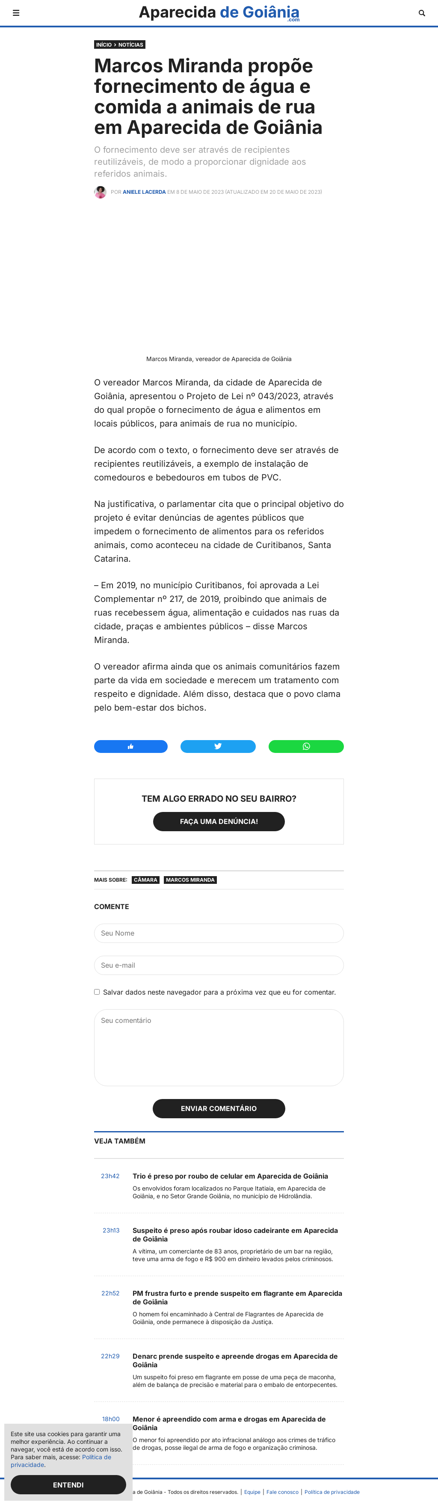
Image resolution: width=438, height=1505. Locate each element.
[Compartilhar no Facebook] (131, 746)
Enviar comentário (219, 1108)
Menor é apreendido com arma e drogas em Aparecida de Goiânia (229, 1423)
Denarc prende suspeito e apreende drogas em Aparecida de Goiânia (235, 1360)
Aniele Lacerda (144, 192)
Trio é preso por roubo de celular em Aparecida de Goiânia (230, 1176)
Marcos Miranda (190, 880)
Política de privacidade (332, 1492)
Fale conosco (282, 1492)
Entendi (68, 1485)
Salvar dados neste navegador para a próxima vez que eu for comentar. (219, 992)
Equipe (252, 1492)
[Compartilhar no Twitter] (218, 746)
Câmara (145, 880)
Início (104, 44)
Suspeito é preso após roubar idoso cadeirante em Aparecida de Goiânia (235, 1234)
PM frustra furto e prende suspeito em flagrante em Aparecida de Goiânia (237, 1297)
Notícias (130, 44)
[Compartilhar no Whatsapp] (306, 746)
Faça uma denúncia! (219, 821)
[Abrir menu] (16, 13)
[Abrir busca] (422, 13)
